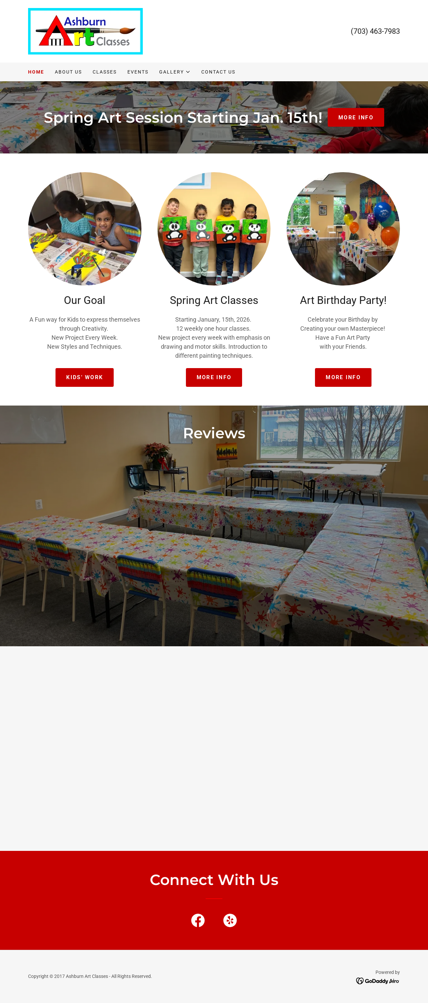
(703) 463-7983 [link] (375, 31)
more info (355, 117)
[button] (175, 72)
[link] (85, 31)
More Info (343, 377)
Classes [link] (105, 72)
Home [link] (36, 72)
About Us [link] (68, 72)
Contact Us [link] (218, 72)
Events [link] (137, 72)
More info (214, 377)
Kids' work (84, 377)
